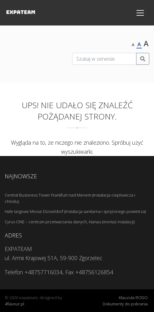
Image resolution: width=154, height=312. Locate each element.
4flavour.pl (14, 304)
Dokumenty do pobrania (125, 304)
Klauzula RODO (133, 297)
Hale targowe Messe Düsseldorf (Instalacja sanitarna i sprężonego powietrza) (75, 211)
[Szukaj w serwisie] (104, 59)
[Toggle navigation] (140, 13)
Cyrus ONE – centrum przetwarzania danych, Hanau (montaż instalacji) (70, 222)
